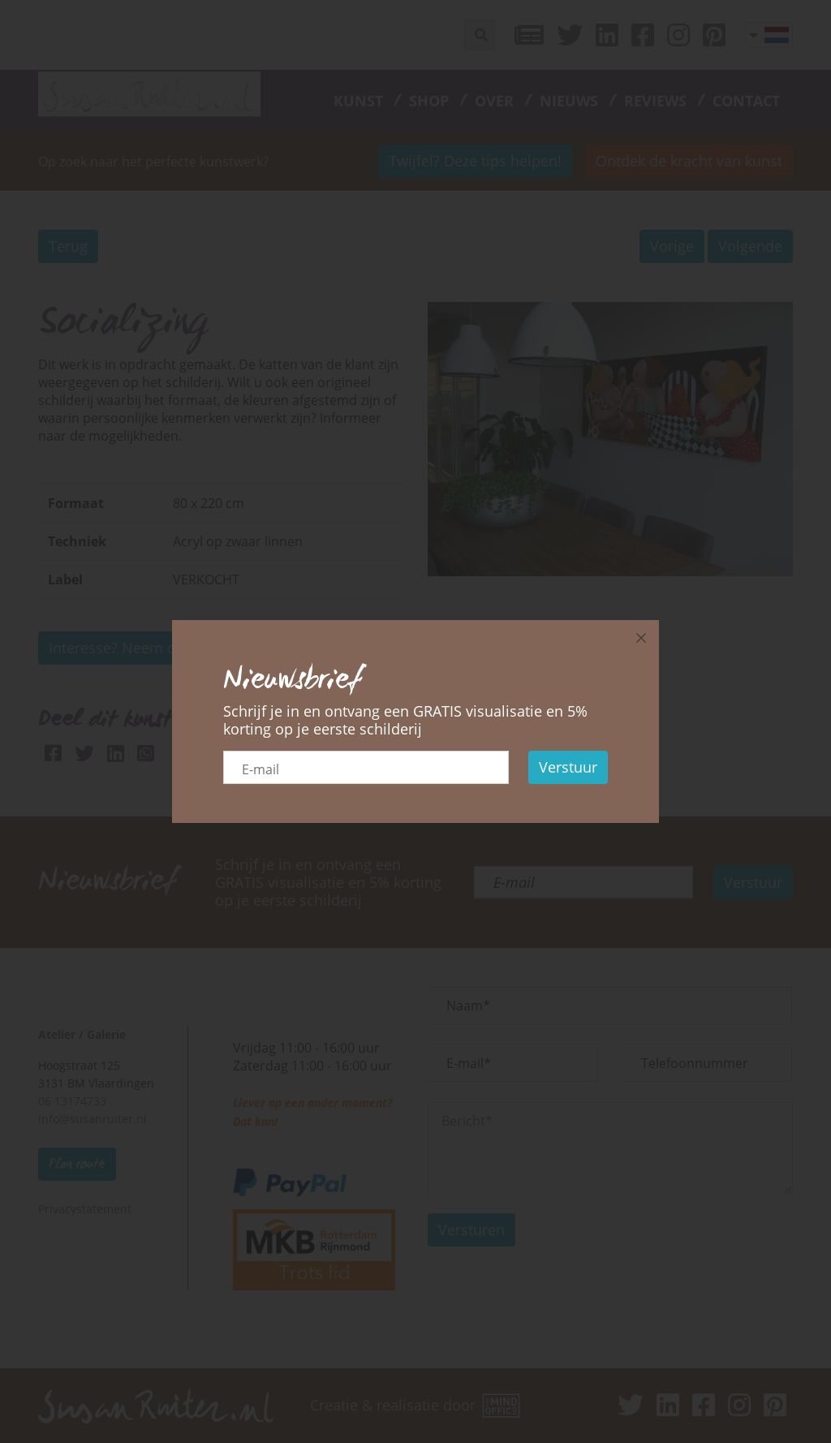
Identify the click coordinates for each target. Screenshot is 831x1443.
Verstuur (568, 767)
